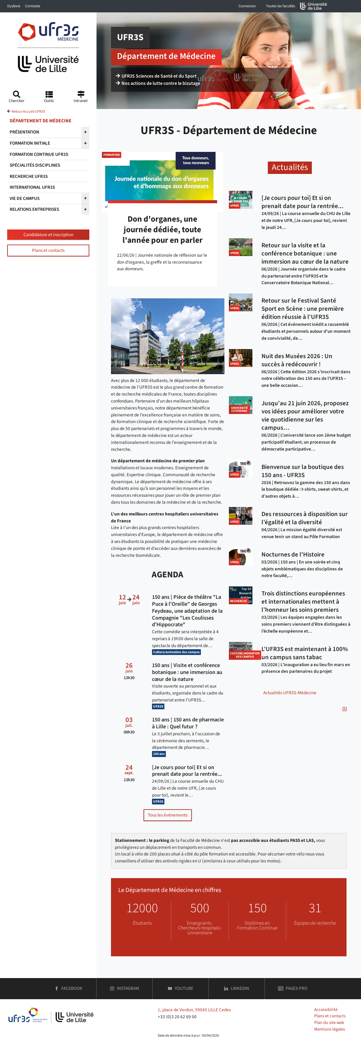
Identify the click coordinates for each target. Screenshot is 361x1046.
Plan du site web (329, 1022)
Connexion (247, 6)
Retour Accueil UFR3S (28, 111)
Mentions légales (329, 1029)
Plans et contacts (48, 250)
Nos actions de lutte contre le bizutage (158, 83)
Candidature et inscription (48, 234)
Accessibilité (325, 1009)
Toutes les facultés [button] (280, 6)
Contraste (32, 6)
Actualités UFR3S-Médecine (289, 692)
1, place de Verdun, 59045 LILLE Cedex (194, 1009)
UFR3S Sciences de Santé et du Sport (156, 76)
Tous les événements (168, 815)
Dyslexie (13, 6)
